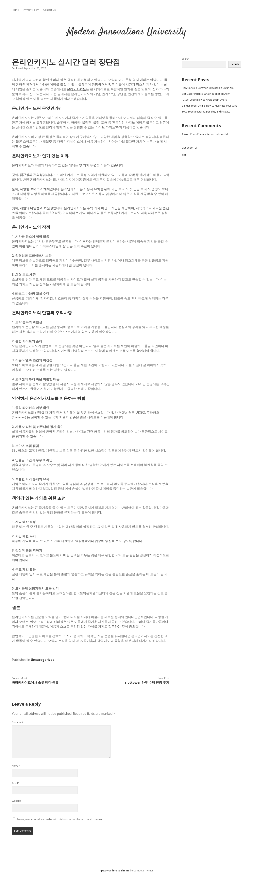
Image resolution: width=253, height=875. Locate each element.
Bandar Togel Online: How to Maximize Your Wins (209, 105)
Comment (17, 722)
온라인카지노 (76, 89)
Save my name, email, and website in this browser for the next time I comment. (60, 819)
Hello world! (221, 134)
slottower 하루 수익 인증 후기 (147, 682)
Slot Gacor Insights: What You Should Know (205, 93)
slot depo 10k (189, 147)
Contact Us (49, 9)
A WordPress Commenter (196, 134)
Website (16, 800)
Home (15, 9)
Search (185, 58)
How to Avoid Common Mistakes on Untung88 (207, 88)
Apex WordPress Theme (114, 870)
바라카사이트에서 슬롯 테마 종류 (35, 682)
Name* (16, 766)
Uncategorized (43, 659)
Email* (15, 783)
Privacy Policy (31, 9)
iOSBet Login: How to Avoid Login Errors (204, 99)
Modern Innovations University (126, 32)
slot (184, 154)
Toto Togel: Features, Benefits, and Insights (206, 111)
